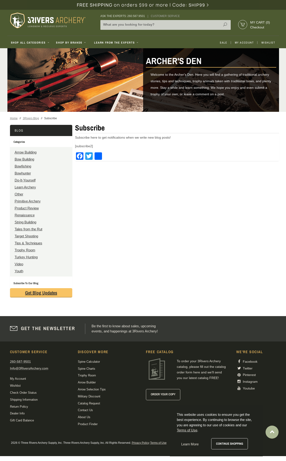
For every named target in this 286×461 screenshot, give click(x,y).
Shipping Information (24, 399)
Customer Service (165, 16)
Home (14, 118)
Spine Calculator (89, 361)
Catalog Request (89, 403)
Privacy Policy (140, 442)
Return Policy (19, 406)
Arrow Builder (87, 382)
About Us (84, 417)
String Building (25, 222)
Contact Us (85, 410)
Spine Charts (86, 368)
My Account (244, 42)
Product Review (27, 208)
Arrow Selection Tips (92, 389)
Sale (223, 42)
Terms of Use (158, 442)
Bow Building (24, 159)
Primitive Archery (28, 201)
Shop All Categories (30, 42)
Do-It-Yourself (25, 180)
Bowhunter (23, 173)
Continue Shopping (229, 444)
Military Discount (89, 396)
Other (19, 194)
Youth (19, 271)
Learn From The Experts (116, 42)
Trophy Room (25, 250)
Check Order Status (23, 392)
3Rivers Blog (31, 118)
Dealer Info (17, 413)
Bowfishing (23, 166)
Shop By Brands (71, 42)
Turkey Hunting (26, 257)
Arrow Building (25, 152)
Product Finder (88, 424)
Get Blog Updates (41, 293)
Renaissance (25, 215)
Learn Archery (25, 187)
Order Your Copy (163, 394)
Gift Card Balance (22, 420)
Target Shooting (26, 236)
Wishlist (268, 42)
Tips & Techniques (28, 243)
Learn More (190, 444)
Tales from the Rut (28, 229)
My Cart (260, 22)
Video (19, 264)
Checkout (257, 27)
